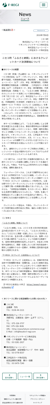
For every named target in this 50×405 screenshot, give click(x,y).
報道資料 (8, 29)
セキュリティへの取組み (38, 395)
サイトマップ (37, 403)
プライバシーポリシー (37, 399)
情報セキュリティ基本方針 (12, 399)
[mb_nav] (43, 5)
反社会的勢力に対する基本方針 (12, 403)
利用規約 (12, 395)
